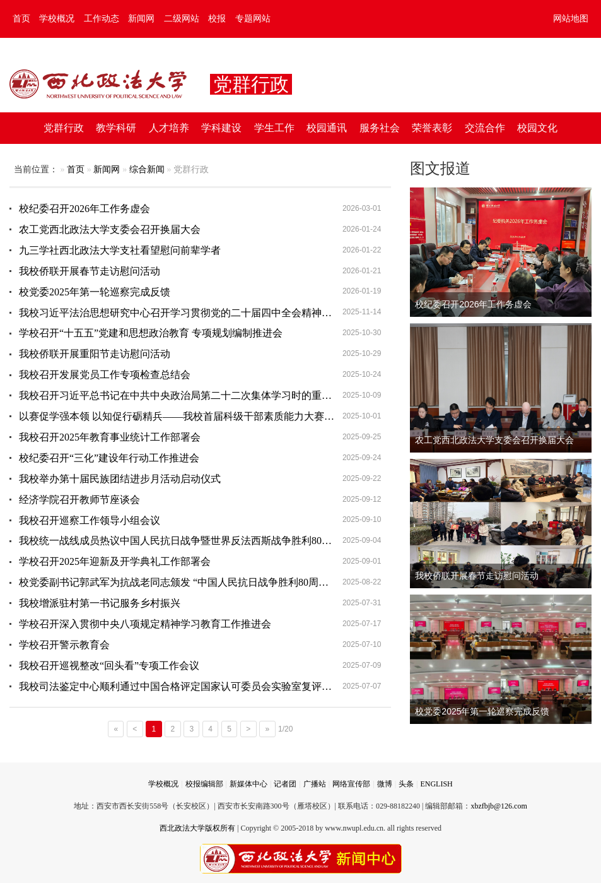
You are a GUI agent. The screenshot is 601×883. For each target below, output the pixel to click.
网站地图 (570, 18)
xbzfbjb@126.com (498, 806)
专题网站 (253, 18)
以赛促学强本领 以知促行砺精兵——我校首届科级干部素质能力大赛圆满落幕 (192, 416)
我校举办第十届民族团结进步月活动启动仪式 (120, 478)
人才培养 (169, 127)
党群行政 (64, 127)
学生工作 (274, 127)
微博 (384, 783)
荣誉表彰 (432, 127)
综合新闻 (147, 169)
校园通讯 (326, 127)
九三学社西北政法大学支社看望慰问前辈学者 (120, 250)
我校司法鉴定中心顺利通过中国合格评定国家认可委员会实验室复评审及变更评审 (200, 686)
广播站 (314, 783)
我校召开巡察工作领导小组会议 (89, 520)
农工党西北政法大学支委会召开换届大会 (110, 229)
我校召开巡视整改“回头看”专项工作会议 (109, 665)
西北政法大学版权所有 (197, 828)
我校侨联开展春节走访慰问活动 (89, 271)
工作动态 (101, 18)
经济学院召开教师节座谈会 (79, 499)
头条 (406, 783)
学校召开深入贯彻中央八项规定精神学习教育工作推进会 (145, 624)
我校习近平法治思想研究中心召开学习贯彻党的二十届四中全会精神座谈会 (185, 312)
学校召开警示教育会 (64, 644)
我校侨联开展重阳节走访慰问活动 (94, 353)
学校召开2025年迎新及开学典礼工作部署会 (115, 561)
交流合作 (485, 127)
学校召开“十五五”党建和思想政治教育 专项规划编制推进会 (151, 333)
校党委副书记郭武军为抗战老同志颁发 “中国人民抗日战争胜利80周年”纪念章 (191, 582)
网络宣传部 (351, 783)
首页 (21, 18)
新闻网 (141, 18)
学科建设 (221, 127)
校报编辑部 (204, 783)
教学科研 (116, 127)
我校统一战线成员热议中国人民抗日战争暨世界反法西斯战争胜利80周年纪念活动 (200, 540)
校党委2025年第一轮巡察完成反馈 (94, 292)
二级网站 (181, 18)
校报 (217, 18)
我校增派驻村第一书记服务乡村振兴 (99, 603)
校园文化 (537, 127)
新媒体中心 (248, 783)
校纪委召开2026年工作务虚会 (84, 208)
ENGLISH (436, 783)
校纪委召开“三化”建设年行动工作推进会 (109, 458)
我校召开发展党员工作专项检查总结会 (104, 374)
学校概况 (56, 18)
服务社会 (379, 127)
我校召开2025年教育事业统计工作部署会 (110, 437)
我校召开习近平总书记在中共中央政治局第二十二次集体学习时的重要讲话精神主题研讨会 (205, 395)
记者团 (285, 783)
